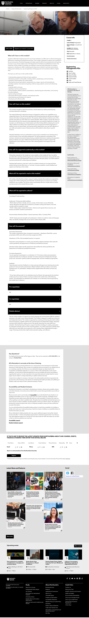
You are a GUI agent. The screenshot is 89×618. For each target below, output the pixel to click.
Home (7, 8)
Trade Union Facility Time (52, 608)
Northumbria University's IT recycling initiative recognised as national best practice (16, 525)
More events (78, 546)
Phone (31, 447)
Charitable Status (50, 596)
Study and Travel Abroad (74, 82)
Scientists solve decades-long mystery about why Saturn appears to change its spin (34, 508)
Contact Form (17, 358)
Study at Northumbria (16, 8)
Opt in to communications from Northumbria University (22, 451)
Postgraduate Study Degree (32, 590)
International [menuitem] (29, 3)
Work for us (48, 594)
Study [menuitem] (21, 3)
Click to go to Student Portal (72, 598)
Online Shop (68, 605)
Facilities (70, 71)
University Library (30, 597)
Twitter (67, 473)
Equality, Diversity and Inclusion (73, 592)
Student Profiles (72, 76)
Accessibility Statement (51, 600)
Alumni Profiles (72, 75)
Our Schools (29, 592)
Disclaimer (48, 604)
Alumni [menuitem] (58, 3)
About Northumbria (52, 585)
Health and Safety (69, 594)
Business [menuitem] (37, 3)
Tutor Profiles (71, 73)
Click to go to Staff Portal (71, 600)
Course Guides (72, 78)
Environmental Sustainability (72, 596)
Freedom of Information (51, 598)
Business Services (50, 588)
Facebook (72, 473)
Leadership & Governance (52, 592)
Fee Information (71, 56)
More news (10, 537)
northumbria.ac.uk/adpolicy (74, 174)
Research (48, 590)
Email (8, 447)
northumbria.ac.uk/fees (73, 170)
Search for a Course (30, 588)
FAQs (69, 80)
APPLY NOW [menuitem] (9, 48)
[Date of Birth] (22, 443)
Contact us (68, 588)
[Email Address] (43, 443)
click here (68, 459)
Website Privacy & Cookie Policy (53, 602)
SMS (53, 447)
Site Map (48, 613)
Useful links (69, 585)
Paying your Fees (69, 590)
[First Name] (12, 443)
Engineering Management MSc (30, 8)
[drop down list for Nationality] (63, 443)
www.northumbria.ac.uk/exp (74, 160)
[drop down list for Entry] (74, 443)
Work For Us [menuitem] (66, 3)
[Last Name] (33, 443)
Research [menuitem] (44, 3)
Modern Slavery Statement (52, 606)
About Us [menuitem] (52, 3)
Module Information (72, 58)
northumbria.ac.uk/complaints (74, 180)
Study (28, 585)
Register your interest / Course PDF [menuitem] (24, 48)
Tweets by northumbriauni (72, 476)
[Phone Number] (53, 443)
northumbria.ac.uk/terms (73, 166)
